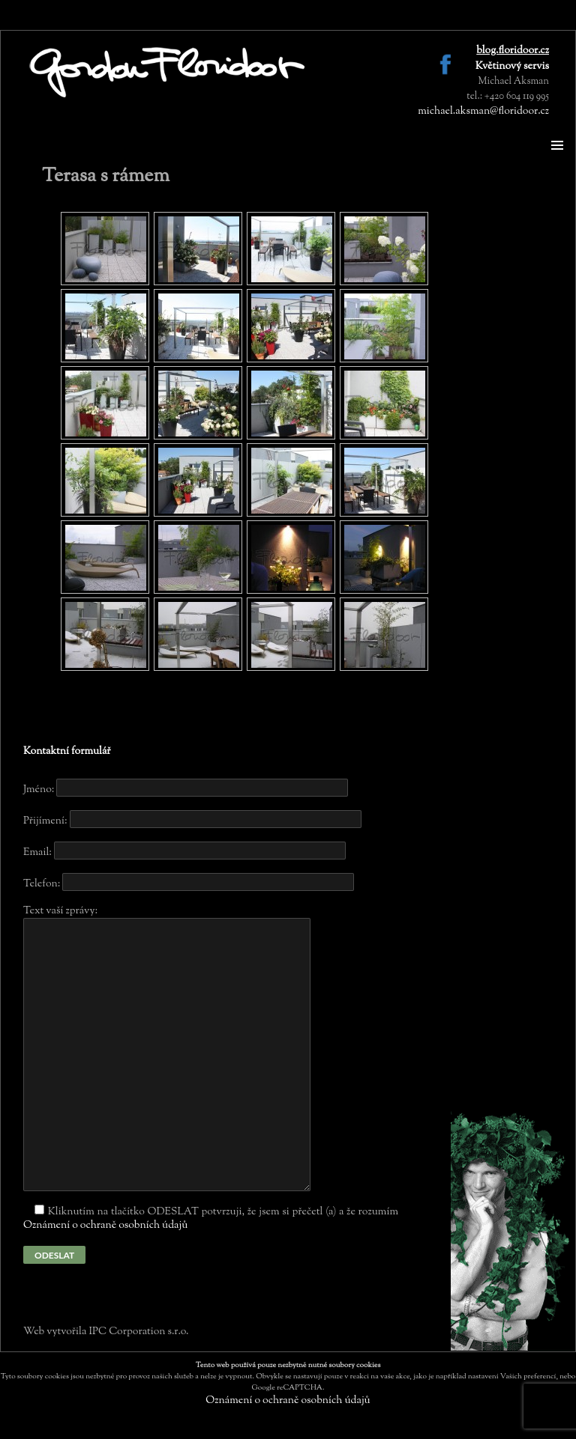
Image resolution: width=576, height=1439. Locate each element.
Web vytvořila (55, 1331)
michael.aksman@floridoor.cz (483, 111)
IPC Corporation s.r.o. (138, 1331)
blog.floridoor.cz (512, 50)
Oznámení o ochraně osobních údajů (105, 1225)
